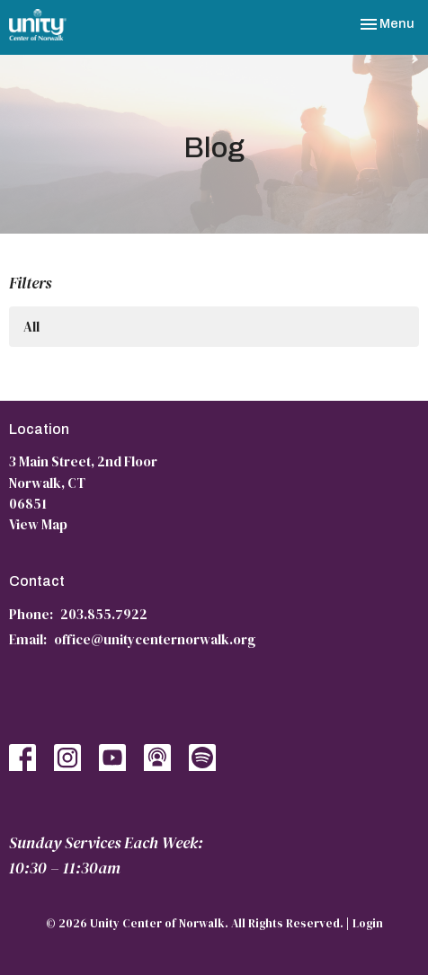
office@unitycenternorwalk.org (154, 639)
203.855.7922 (103, 614)
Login (367, 923)
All (31, 326)
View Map (38, 524)
